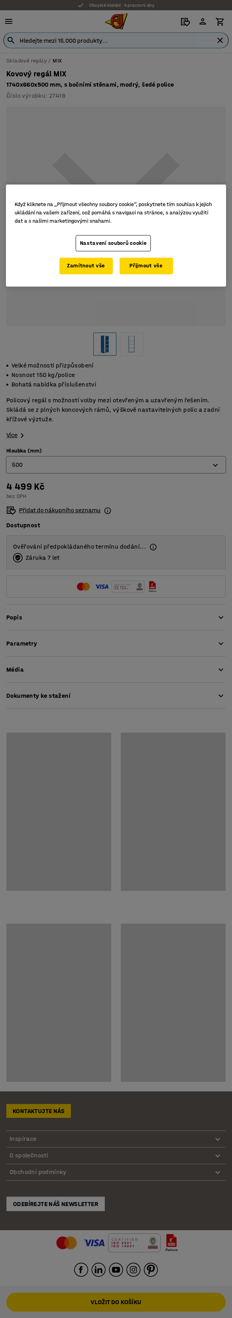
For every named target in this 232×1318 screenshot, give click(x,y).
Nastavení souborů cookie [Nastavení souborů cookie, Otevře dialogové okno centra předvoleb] (113, 243)
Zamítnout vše (86, 266)
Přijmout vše (145, 266)
